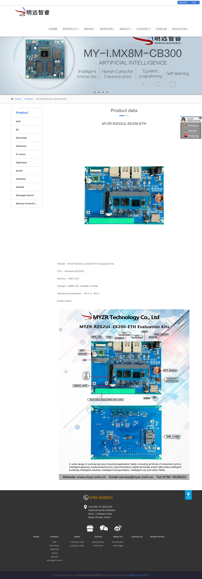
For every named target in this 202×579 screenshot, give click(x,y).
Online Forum (157, 536)
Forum (161, 29)
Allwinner (54, 549)
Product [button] (71, 29)
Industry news (77, 542)
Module (54, 556)
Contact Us (137, 536)
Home (53, 29)
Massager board (54, 560)
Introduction (118, 542)
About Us (118, 536)
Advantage (118, 545)
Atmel (54, 553)
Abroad (190, 130)
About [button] (125, 29)
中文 (194, 2)
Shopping (191, 135)
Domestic (191, 125)
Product (29, 98)
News (77, 536)
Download (98, 545)
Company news (77, 545)
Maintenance (98, 542)
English (183, 2)
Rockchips (54, 545)
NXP (54, 542)
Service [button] (107, 29)
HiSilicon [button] (180, 29)
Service (98, 536)
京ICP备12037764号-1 (137, 575)
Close (200, 117)
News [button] (89, 29)
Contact (144, 29)
